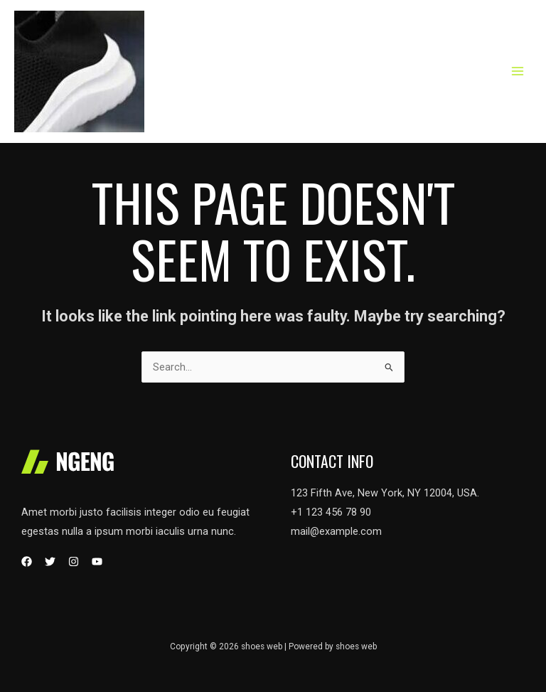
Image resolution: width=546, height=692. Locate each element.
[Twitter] (50, 561)
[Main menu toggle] (517, 71)
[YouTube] (97, 561)
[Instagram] (73, 561)
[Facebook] (26, 561)
